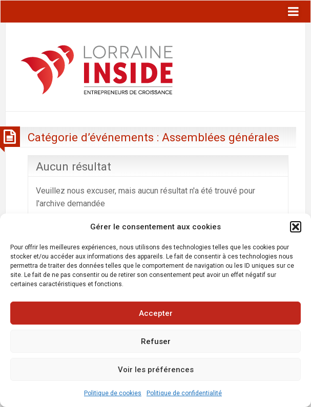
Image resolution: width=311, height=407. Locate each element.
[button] (296, 227)
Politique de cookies (112, 393)
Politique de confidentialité (184, 393)
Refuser (156, 341)
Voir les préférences (156, 369)
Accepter (156, 313)
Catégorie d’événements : (153, 137)
